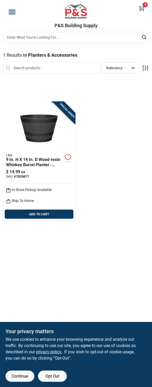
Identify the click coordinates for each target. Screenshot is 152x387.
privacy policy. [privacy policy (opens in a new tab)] (49, 351)
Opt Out (52, 376)
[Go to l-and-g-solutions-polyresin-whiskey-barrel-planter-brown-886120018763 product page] (39, 161)
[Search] (144, 37)
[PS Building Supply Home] (76, 11)
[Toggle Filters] (145, 68)
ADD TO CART (39, 214)
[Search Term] (76, 37)
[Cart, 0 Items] (141, 8)
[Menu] (12, 12)
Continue (20, 376)
